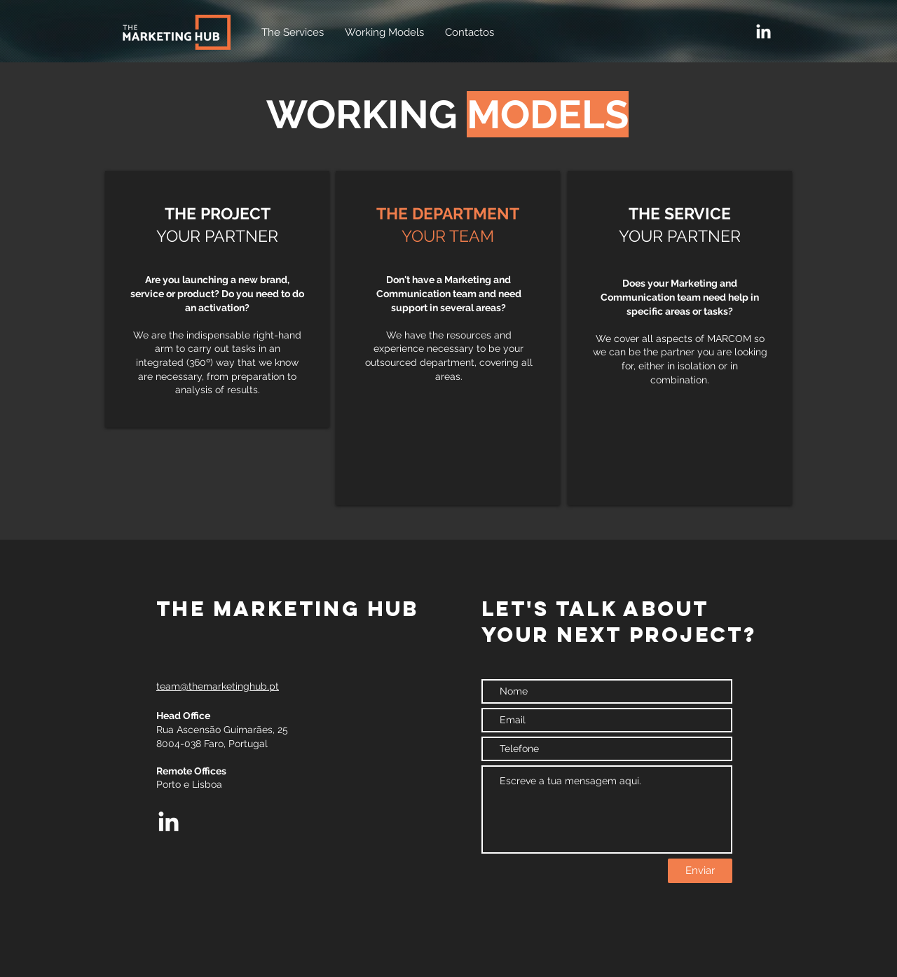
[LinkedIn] (763, 32)
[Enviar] (700, 871)
